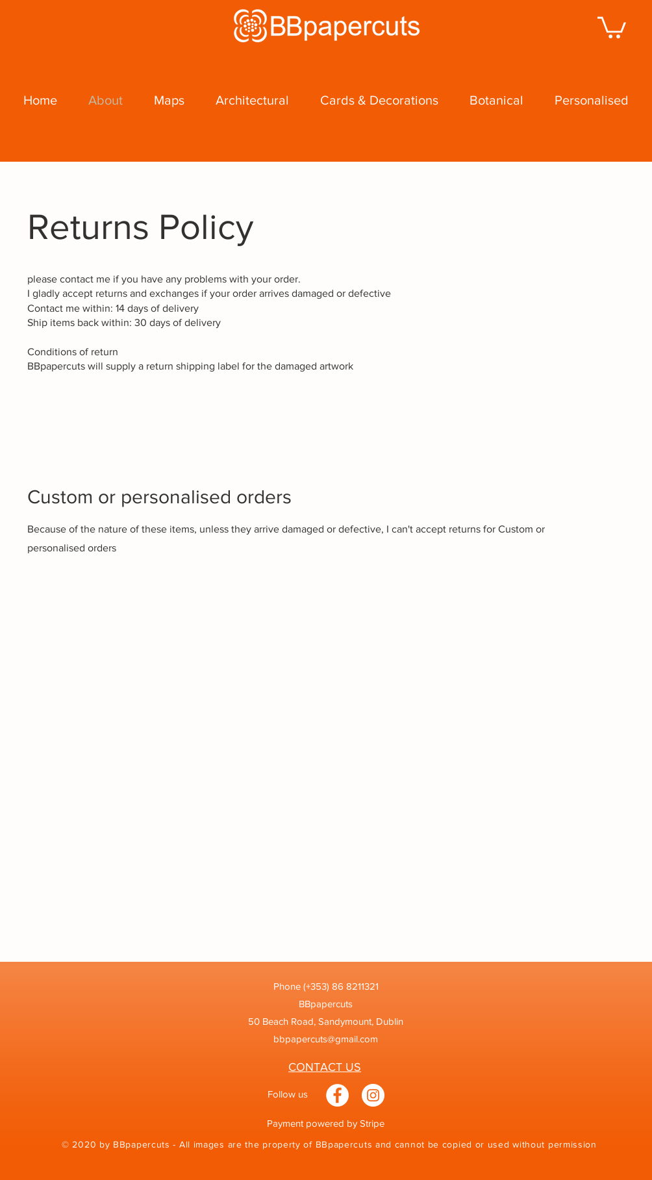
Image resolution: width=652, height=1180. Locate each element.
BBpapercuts (326, 1003)
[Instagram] (373, 1095)
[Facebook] (337, 1095)
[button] (611, 26)
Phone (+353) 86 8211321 (326, 986)
